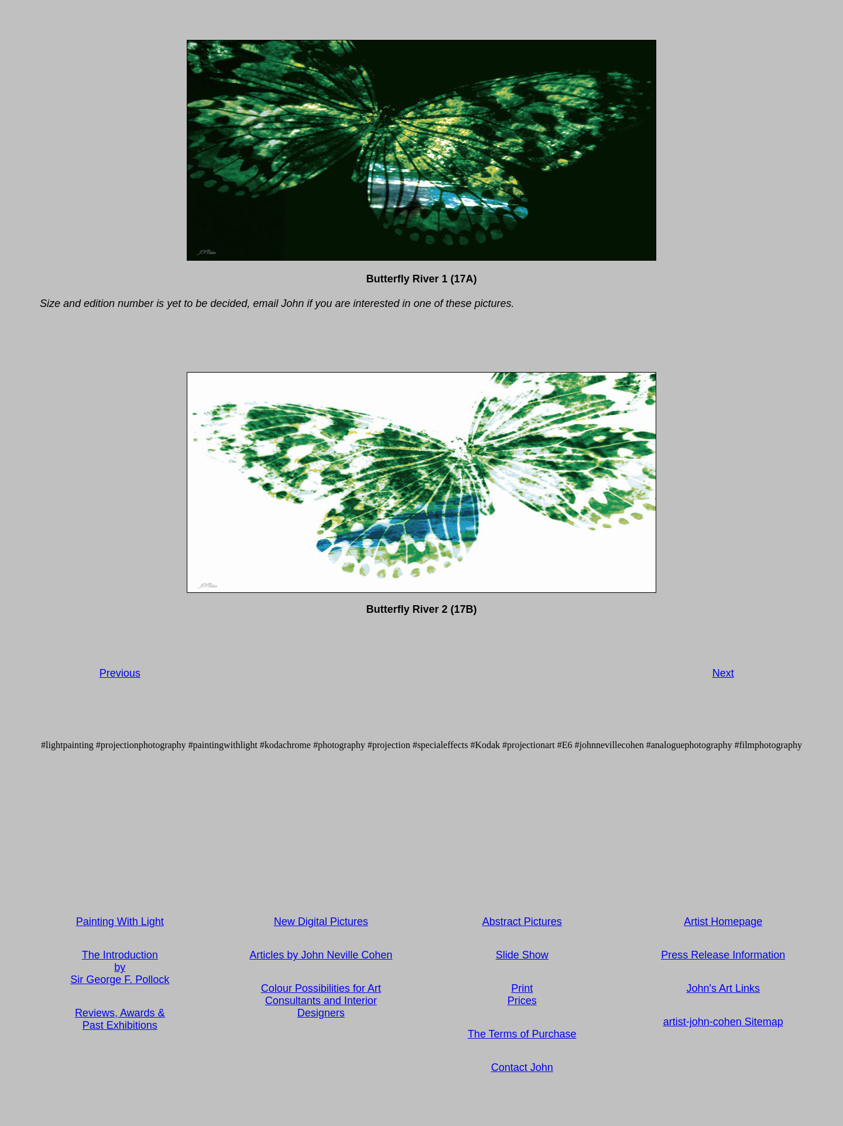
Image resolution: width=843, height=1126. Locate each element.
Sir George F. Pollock (119, 979)
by (119, 967)
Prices (522, 1000)
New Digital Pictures (321, 921)
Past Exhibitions (120, 1025)
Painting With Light (120, 921)
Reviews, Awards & (120, 1013)
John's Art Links (723, 988)
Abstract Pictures (522, 921)
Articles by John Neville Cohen (320, 955)
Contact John (522, 1067)
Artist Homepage (723, 921)
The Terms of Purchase (522, 1034)
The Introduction (120, 955)
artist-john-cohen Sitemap (723, 1022)
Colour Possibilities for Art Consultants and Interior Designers (321, 1000)
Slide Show (522, 955)
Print (522, 988)
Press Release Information (723, 955)
